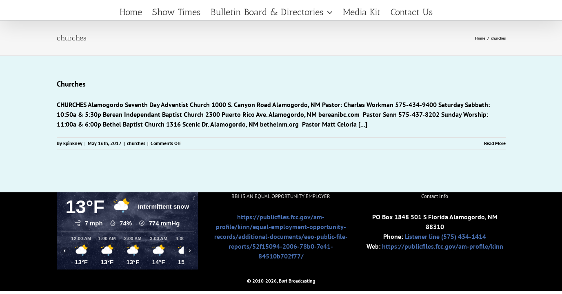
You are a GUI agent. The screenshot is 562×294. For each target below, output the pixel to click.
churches (136, 143)
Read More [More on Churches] (495, 143)
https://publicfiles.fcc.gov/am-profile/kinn (442, 246)
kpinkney (72, 143)
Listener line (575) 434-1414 (445, 236)
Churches (71, 84)
